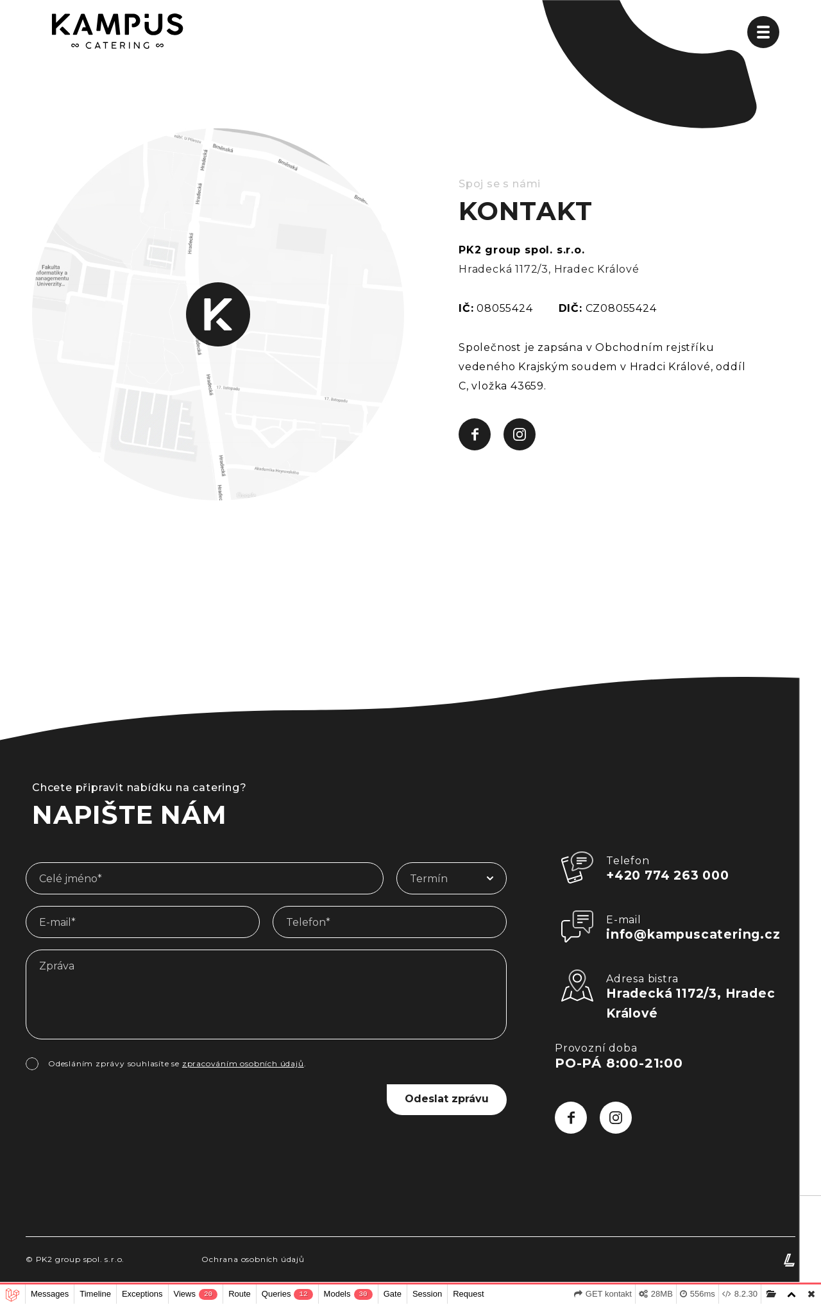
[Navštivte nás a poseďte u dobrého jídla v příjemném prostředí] (218, 313)
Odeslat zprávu (442, 1099)
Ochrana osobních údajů (253, 1262)
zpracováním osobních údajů (243, 1063)
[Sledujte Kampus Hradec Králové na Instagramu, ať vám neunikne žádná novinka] (520, 434)
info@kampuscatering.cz (697, 935)
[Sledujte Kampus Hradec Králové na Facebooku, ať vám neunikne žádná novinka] (475, 434)
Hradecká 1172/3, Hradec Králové (549, 269)
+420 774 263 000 (671, 875)
